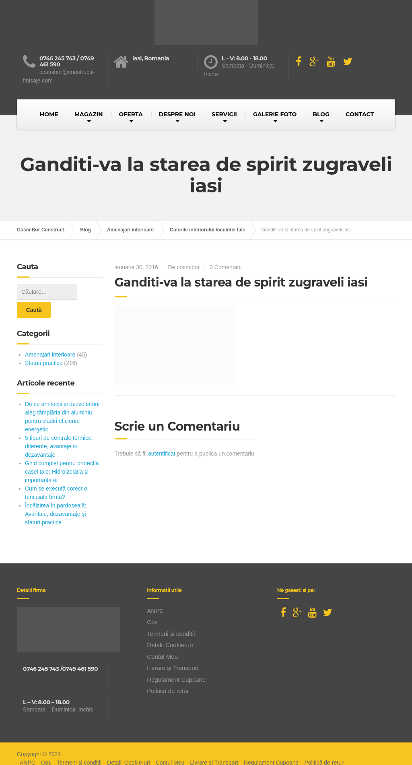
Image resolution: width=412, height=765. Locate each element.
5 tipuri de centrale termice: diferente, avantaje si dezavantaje (59, 428)
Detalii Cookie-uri (170, 626)
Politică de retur (168, 672)
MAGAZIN (88, 114)
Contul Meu (162, 638)
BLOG (321, 114)
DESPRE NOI (177, 114)
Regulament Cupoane (176, 661)
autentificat (161, 453)
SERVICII (224, 114)
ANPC (155, 592)
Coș (152, 603)
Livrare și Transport (172, 649)
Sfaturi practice (43, 345)
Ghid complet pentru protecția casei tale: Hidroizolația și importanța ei (62, 453)
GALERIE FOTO (275, 114)
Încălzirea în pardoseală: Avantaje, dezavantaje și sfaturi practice (56, 495)
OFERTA (131, 114)
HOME (49, 114)
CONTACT (360, 114)
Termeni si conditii (171, 615)
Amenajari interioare (50, 336)
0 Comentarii (225, 267)
